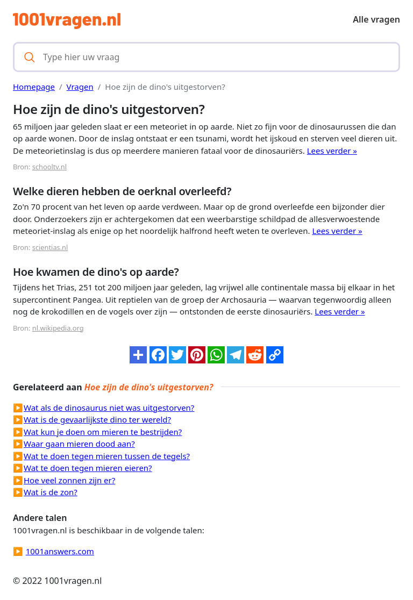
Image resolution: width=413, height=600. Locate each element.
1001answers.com (60, 551)
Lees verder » (332, 150)
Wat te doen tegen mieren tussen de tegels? (107, 456)
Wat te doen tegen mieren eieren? (88, 467)
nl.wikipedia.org (58, 328)
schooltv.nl (49, 167)
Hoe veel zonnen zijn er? (69, 480)
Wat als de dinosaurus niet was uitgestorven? (109, 407)
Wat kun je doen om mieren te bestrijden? (103, 431)
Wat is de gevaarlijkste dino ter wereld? (97, 419)
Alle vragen (376, 19)
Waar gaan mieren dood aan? (79, 443)
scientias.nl (50, 247)
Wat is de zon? (50, 492)
